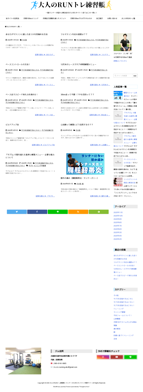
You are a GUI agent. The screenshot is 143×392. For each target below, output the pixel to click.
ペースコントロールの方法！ (18, 64)
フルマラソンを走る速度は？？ (74, 34)
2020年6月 (118, 229)
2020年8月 (118, 222)
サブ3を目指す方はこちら (85, 40)
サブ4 (31, 166)
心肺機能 (117, 318)
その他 (24, 40)
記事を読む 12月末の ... (100, 84)
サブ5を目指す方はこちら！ (124, 305)
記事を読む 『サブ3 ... (45, 196)
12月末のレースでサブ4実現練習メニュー (78, 64)
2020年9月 (118, 219)
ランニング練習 (119, 312)
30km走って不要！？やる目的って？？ (77, 94)
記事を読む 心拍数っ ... (100, 145)
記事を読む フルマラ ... (100, 54)
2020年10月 (118, 216)
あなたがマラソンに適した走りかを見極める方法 (27, 34)
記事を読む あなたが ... (45, 54)
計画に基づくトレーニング (124, 335)
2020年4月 (118, 236)
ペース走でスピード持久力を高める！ (22, 94)
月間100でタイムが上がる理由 (125, 322)
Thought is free (84, 386)
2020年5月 (118, 232)
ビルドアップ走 (12, 124)
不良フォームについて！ (123, 315)
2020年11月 (118, 212)
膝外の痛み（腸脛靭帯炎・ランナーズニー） (80, 178)
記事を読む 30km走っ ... (100, 115)
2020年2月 (118, 239)
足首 (115, 338)
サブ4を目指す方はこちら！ (15, 102)
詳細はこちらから (120, 61)
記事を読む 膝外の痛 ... (100, 196)
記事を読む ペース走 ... (45, 115)
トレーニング (119, 308)
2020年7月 (118, 226)
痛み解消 (117, 328)
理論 (115, 325)
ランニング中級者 (40, 166)
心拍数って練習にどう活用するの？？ (77, 124)
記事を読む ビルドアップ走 (43, 145)
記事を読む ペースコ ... (45, 84)
